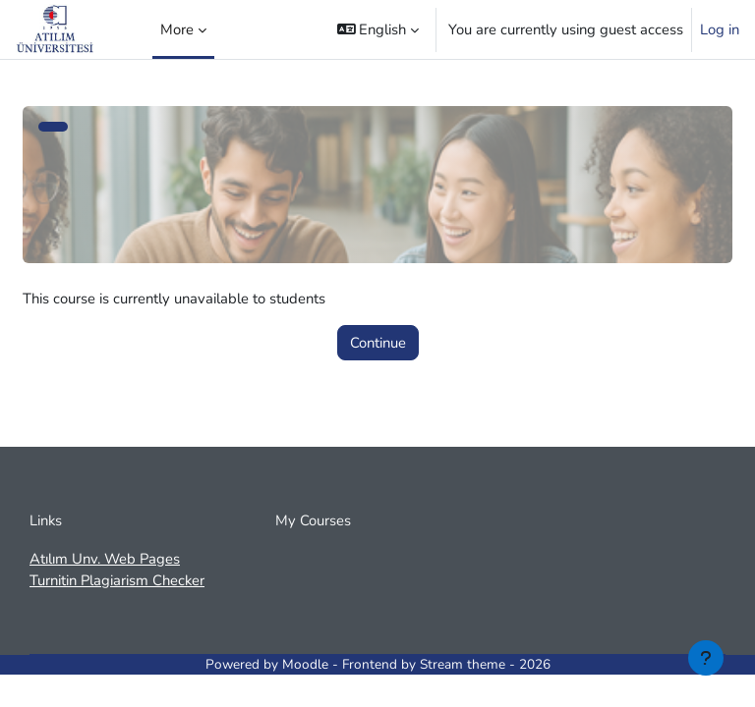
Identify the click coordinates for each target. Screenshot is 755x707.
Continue (378, 343)
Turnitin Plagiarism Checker (116, 580)
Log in (719, 29)
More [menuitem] (177, 29)
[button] (378, 29)
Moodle (305, 664)
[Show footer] (706, 658)
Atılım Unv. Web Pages (104, 559)
